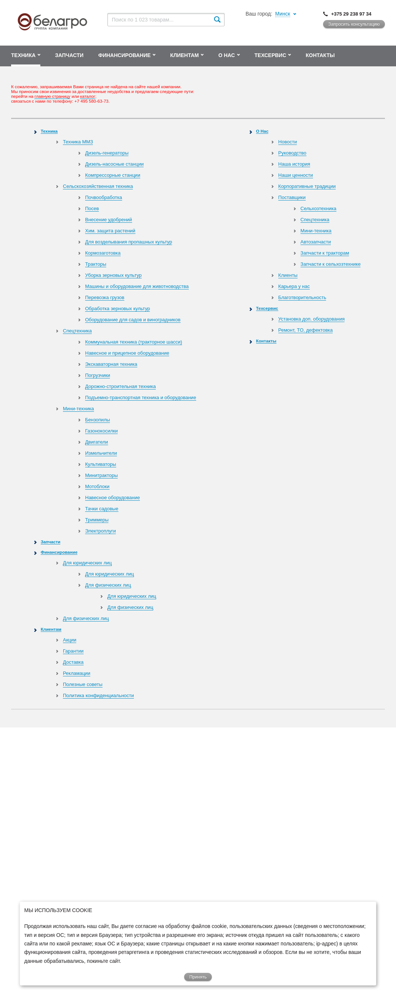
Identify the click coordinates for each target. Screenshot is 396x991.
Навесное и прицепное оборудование (127, 353)
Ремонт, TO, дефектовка (305, 330)
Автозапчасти (316, 242)
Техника (49, 131)
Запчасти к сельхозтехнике (331, 264)
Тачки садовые (101, 508)
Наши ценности (295, 175)
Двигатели (96, 442)
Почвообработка (103, 197)
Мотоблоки (97, 486)
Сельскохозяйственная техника (98, 186)
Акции (69, 640)
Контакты (266, 340)
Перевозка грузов (104, 297)
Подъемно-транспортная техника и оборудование (140, 397)
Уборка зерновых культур (113, 275)
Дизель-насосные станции (114, 164)
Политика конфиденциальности (98, 695)
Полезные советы (83, 684)
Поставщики (292, 197)
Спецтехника (77, 331)
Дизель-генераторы (106, 153)
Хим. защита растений (110, 230)
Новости (287, 142)
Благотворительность (302, 297)
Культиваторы (100, 464)
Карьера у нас (294, 286)
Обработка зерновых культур (117, 308)
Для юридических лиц (87, 563)
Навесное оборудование (112, 497)
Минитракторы (101, 475)
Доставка (73, 662)
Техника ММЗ (78, 142)
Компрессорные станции (112, 175)
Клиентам (51, 629)
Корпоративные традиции (307, 186)
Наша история (294, 164)
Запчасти (50, 541)
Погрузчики (97, 375)
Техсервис (267, 308)
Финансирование (59, 552)
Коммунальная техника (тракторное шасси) (133, 342)
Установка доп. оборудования (311, 319)
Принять (198, 977)
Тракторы (95, 264)
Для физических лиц (108, 585)
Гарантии (73, 651)
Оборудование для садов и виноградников (133, 319)
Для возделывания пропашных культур (128, 242)
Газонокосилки (101, 431)
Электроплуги (100, 531)
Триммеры (96, 520)
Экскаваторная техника (111, 364)
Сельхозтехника (318, 208)
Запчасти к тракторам (325, 253)
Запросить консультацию (354, 24)
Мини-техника (78, 408)
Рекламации (76, 673)
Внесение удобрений (108, 219)
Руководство (292, 153)
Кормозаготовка (103, 253)
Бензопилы (97, 419)
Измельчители (101, 453)
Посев (92, 208)
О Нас (262, 131)
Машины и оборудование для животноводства (137, 286)
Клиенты (288, 275)
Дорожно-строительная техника (120, 386)
